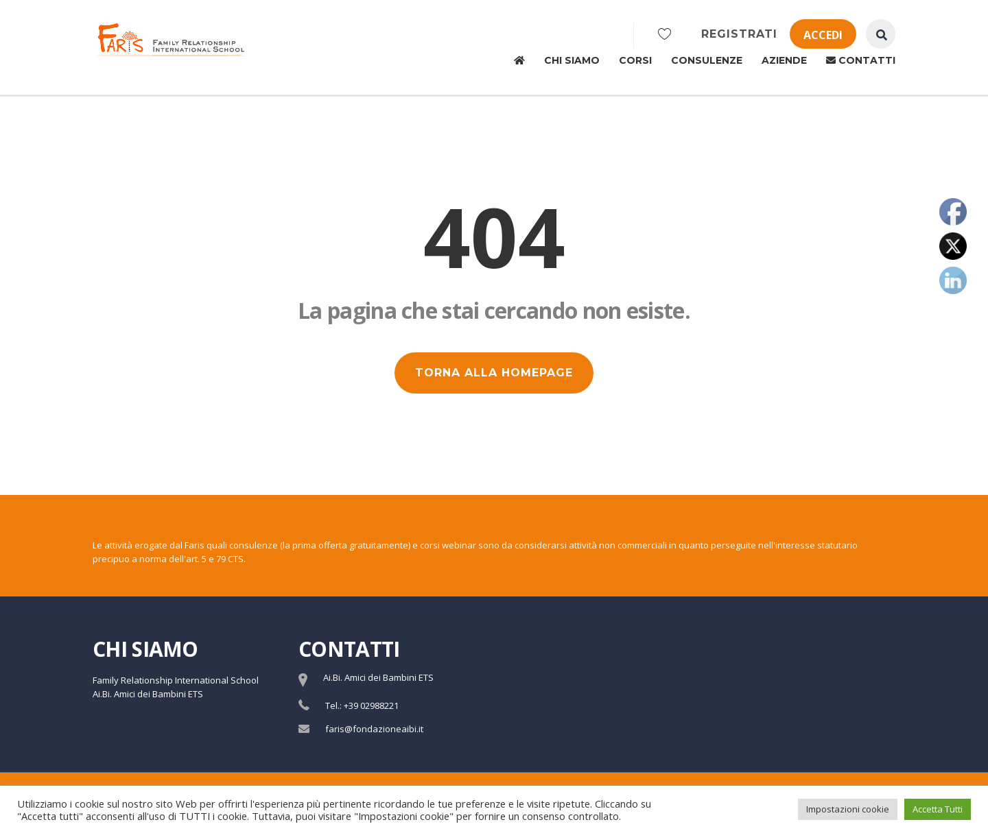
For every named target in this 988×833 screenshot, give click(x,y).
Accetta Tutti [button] (938, 809)
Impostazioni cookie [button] (847, 809)
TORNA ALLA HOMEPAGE (494, 372)
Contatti (860, 60)
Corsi (635, 60)
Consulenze (706, 60)
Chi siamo (572, 60)
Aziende (784, 60)
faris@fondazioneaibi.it (374, 729)
